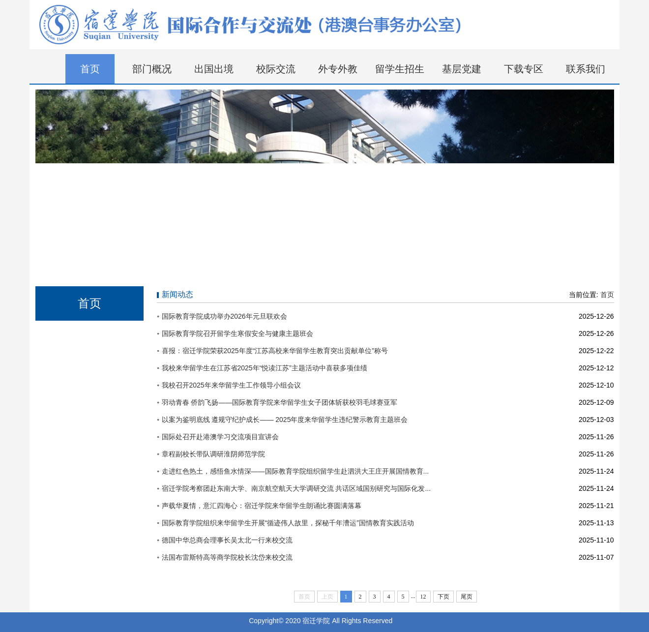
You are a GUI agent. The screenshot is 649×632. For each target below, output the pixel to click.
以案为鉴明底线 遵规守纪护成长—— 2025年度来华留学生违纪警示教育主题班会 (285, 419)
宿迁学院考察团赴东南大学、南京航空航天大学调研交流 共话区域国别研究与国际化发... (296, 488)
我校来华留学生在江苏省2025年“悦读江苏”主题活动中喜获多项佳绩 (264, 368)
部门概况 (152, 68)
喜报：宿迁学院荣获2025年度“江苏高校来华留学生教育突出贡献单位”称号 (275, 351)
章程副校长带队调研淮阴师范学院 (213, 454)
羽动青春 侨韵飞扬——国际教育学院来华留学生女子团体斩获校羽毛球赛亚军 (280, 402)
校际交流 (275, 68)
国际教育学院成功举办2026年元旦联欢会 (224, 316)
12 (423, 596)
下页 (443, 596)
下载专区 (523, 68)
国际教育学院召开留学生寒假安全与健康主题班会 (237, 333)
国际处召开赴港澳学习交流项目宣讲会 (220, 437)
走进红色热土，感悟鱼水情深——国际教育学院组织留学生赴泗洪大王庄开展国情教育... (295, 471)
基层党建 (461, 68)
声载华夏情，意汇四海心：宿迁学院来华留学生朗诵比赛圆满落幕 (261, 506)
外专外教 (337, 68)
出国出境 (214, 68)
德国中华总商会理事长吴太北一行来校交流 (227, 540)
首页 (90, 68)
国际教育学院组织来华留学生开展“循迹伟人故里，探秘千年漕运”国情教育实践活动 (288, 523)
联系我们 (585, 68)
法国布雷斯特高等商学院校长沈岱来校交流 (227, 557)
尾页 (466, 596)
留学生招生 (399, 68)
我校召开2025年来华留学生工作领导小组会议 (231, 385)
